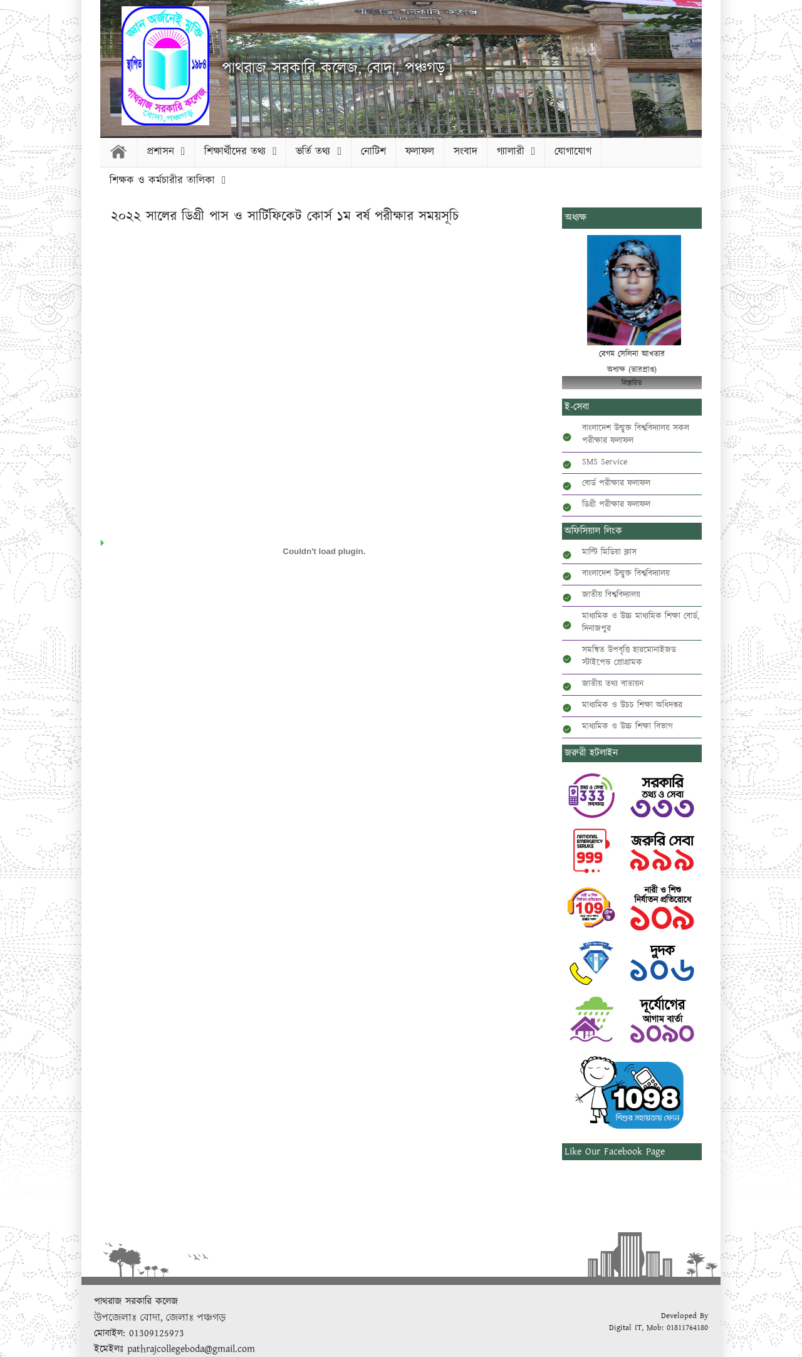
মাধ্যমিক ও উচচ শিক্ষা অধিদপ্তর (632, 705)
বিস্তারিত (632, 383)
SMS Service (604, 462)
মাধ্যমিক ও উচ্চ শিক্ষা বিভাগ (627, 726)
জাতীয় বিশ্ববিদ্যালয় (611, 595)
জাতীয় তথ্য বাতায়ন (612, 684)
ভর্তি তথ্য (318, 151)
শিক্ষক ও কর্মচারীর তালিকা (168, 180)
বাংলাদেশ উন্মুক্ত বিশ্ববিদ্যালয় (626, 573)
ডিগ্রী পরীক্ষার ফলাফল (616, 504)
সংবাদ (465, 151)
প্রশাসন (166, 151)
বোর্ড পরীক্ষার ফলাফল (616, 483)
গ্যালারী (516, 151)
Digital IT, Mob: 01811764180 (658, 1328)
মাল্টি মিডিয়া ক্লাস (609, 552)
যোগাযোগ (573, 151)
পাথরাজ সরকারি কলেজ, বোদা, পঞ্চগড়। (337, 68)
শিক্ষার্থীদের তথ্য (240, 151)
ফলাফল (419, 151)
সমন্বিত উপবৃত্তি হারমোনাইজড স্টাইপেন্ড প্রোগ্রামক (629, 656)
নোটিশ (373, 151)
